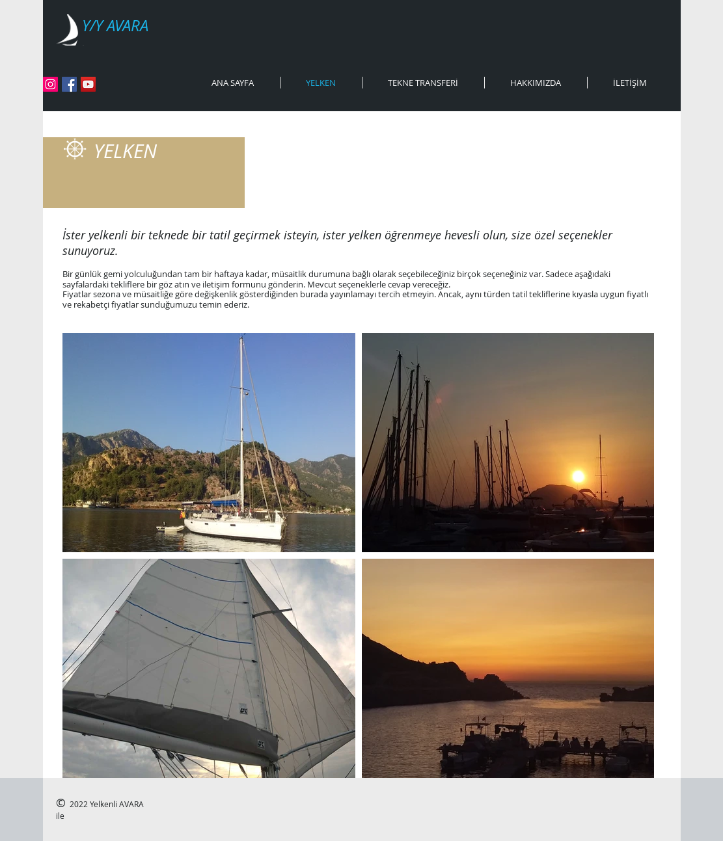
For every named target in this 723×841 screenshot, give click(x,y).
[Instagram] (50, 84)
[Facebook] (69, 84)
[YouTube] (88, 84)
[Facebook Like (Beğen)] (120, 85)
